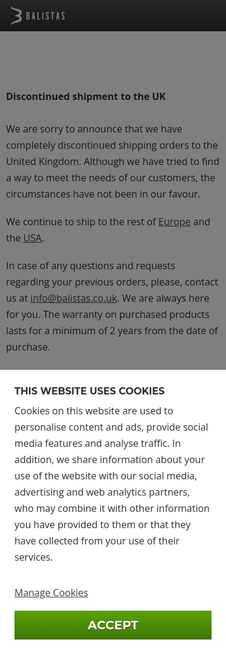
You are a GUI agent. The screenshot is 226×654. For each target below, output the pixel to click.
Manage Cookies (51, 592)
